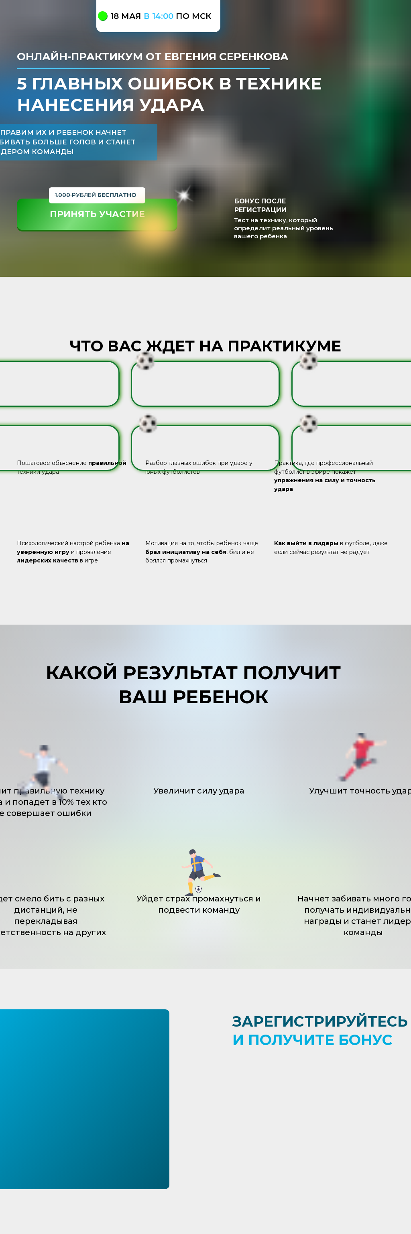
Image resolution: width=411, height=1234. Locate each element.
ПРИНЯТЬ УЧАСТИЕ (97, 214)
